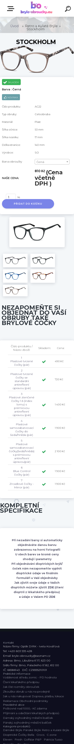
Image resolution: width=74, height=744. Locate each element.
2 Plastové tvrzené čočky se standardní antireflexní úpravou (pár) (21, 379)
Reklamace (11, 701)
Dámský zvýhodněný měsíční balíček (28, 717)
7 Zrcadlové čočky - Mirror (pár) (21, 484)
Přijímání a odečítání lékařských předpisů (31, 713)
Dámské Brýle (12, 730)
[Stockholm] (37, 218)
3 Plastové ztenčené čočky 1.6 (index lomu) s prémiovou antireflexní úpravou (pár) (21, 404)
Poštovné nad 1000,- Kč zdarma (25, 708)
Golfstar (29, 739)
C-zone (52, 734)
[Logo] (36, 8)
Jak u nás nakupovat (17, 696)
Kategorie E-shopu (11, 8)
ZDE (51, 587)
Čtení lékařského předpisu (21, 682)
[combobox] (52, 161)
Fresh (18, 739)
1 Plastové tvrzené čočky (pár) (21, 361)
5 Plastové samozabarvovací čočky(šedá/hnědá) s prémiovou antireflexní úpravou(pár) (21, 451)
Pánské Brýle (32, 730)
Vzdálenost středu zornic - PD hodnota (30, 677)
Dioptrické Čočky (15, 734)
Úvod (14, 26)
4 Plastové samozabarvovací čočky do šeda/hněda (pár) (22, 428)
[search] (68, 9)
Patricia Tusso (53, 739)
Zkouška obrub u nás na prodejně (26, 691)
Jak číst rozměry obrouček (21, 686)
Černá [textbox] (40, 161)
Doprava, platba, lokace (48, 696)
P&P (38, 739)
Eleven (7, 739)
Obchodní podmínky (33, 701)
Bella (30, 734)
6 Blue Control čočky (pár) (21, 471)
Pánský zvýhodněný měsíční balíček (27, 722)
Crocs (40, 734)
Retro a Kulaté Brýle (55, 730)
